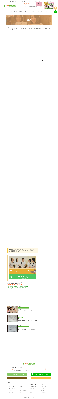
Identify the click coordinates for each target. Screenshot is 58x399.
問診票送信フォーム (44, 392)
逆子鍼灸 (10, 390)
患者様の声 (45, 11)
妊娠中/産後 (43, 388)
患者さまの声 (22, 392)
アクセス (26, 11)
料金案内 (21, 11)
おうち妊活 (21, 388)
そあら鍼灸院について (33, 386)
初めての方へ (16, 11)
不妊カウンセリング (12, 388)
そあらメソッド (39, 11)
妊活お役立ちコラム (12, 392)
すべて (42, 60)
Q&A (31, 390)
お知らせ (42, 390)
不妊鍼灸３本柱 (43, 386)
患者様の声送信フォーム (34, 392)
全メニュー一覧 (11, 386)
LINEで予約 (22, 277)
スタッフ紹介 (32, 11)
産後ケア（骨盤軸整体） (23, 390)
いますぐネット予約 (25, 271)
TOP (11, 11)
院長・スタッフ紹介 (33, 384)
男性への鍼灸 (32, 388)
